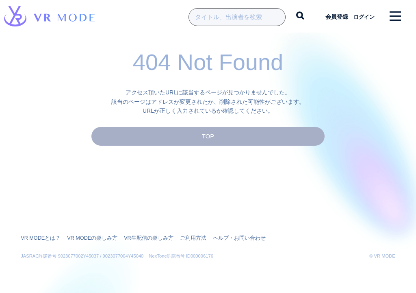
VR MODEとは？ (39, 238)
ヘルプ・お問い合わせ (225, 238)
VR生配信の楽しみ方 (141, 238)
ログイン (361, 16)
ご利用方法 (183, 238)
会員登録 (331, 16)
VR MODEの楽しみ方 (88, 238)
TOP (208, 141)
